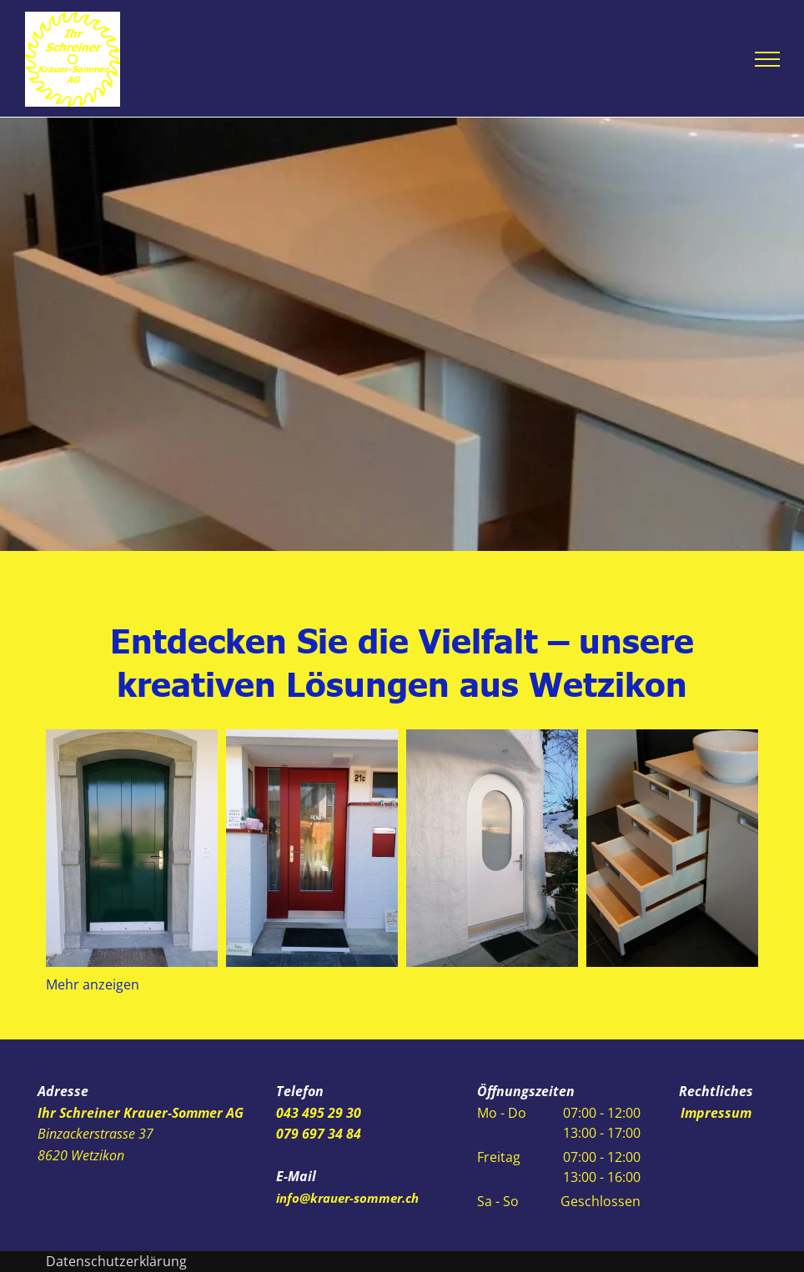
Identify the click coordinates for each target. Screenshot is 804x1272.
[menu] (767, 59)
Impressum (716, 1113)
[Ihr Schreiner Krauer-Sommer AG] (132, 848)
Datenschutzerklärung (116, 1261)
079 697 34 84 (318, 1133)
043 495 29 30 (318, 1113)
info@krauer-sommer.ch (347, 1197)
